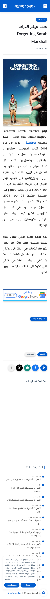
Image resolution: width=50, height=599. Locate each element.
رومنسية (31, 143)
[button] (35, 367)
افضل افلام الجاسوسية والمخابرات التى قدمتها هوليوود (24, 546)
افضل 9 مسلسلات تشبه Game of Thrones (26, 489)
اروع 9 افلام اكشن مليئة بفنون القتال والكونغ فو (25, 534)
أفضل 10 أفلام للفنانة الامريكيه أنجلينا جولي (25, 510)
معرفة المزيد (12, 585)
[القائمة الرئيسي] (45, 6)
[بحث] (5, 6)
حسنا (28, 585)
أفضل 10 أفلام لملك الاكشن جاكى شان (23, 479)
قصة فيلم (41, 19)
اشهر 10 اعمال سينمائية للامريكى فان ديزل (24, 522)
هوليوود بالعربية (25, 6)
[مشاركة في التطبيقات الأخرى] (11, 367)
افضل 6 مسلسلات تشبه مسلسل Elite (24, 500)
